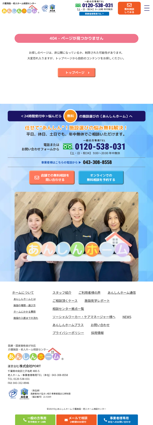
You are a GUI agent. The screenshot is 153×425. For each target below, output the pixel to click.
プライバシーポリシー (68, 332)
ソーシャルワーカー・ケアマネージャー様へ (83, 316)
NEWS (126, 316)
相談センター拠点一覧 (68, 308)
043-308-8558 (97, 162)
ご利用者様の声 (89, 292)
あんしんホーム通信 (122, 292)
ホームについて (24, 292)
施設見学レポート (97, 300)
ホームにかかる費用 (25, 311)
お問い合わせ (100, 324)
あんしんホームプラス (68, 324)
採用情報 (97, 332)
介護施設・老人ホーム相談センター (19, 3)
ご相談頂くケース (65, 300)
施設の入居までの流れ (26, 318)
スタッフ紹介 (61, 292)
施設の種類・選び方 (25, 305)
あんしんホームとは (25, 299)
